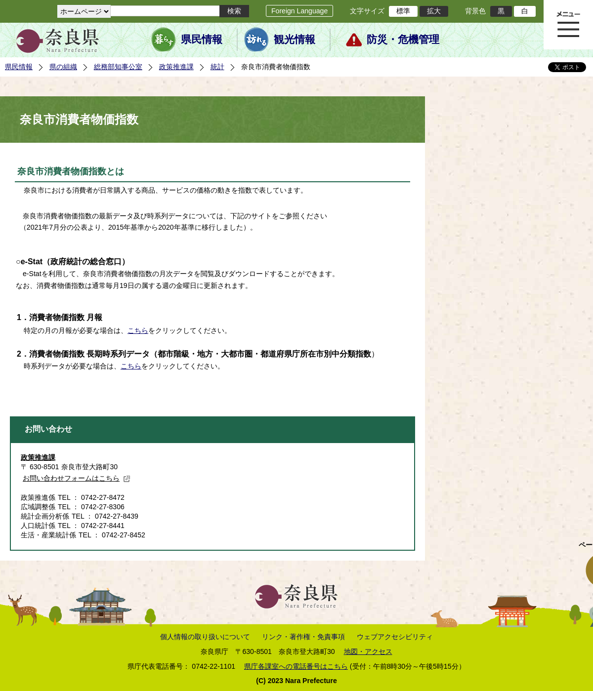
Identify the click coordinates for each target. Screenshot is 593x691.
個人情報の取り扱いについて (205, 637)
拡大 (434, 11)
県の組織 (63, 67)
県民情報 (201, 39)
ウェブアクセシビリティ (395, 637)
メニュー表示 (568, 24)
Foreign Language (299, 11)
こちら (137, 330)
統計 (217, 67)
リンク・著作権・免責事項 (303, 637)
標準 (403, 11)
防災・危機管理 (403, 39)
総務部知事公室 (118, 67)
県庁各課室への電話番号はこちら (296, 666)
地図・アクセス (368, 651)
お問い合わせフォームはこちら (76, 478)
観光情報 (294, 39)
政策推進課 (176, 67)
